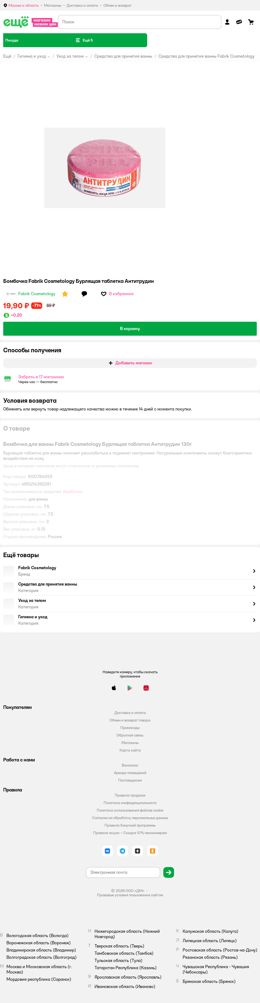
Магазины (130, 743)
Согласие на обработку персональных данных (130, 818)
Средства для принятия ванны (123, 56)
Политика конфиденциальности (130, 803)
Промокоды (130, 728)
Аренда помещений (130, 773)
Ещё (7, 56)
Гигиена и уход (31, 56)
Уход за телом (70, 56)
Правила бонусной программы (130, 825)
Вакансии (130, 765)
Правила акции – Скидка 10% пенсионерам (130, 833)
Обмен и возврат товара (130, 720)
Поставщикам (130, 780)
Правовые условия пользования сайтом (130, 895)
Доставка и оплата (130, 712)
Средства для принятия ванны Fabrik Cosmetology (206, 56)
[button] (83, 40)
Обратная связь (130, 735)
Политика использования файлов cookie (130, 810)
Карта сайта (130, 750)
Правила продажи (130, 795)
